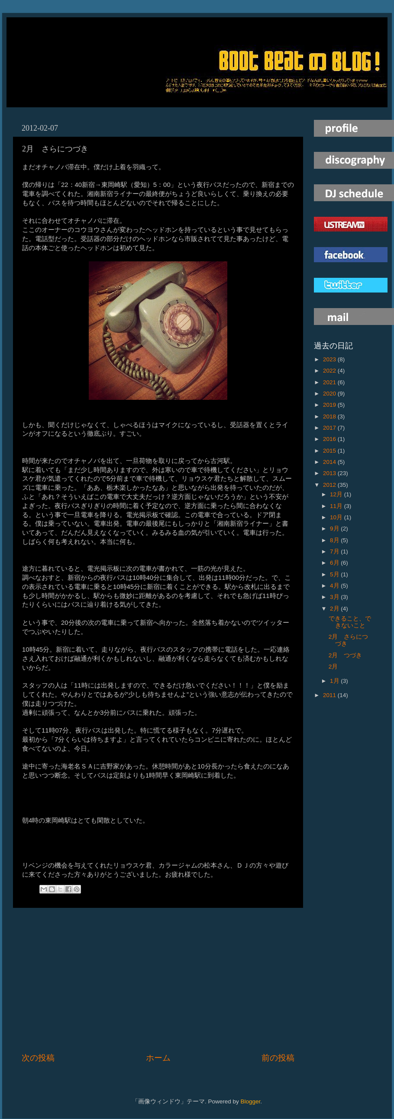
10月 (337, 517)
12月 (337, 494)
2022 (330, 370)
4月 (335, 585)
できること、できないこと (350, 622)
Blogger (250, 1101)
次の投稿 (38, 1057)
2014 (330, 462)
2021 (330, 382)
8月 (335, 540)
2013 (330, 473)
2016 (330, 439)
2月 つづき (345, 655)
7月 (335, 551)
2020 (330, 393)
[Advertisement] (158, 980)
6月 (335, 563)
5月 (335, 574)
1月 (335, 681)
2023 (330, 359)
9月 (335, 528)
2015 (330, 450)
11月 (337, 506)
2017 (330, 427)
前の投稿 (278, 1057)
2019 (330, 405)
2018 (330, 416)
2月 (335, 608)
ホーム (158, 1057)
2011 (330, 695)
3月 (335, 597)
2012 (330, 485)
